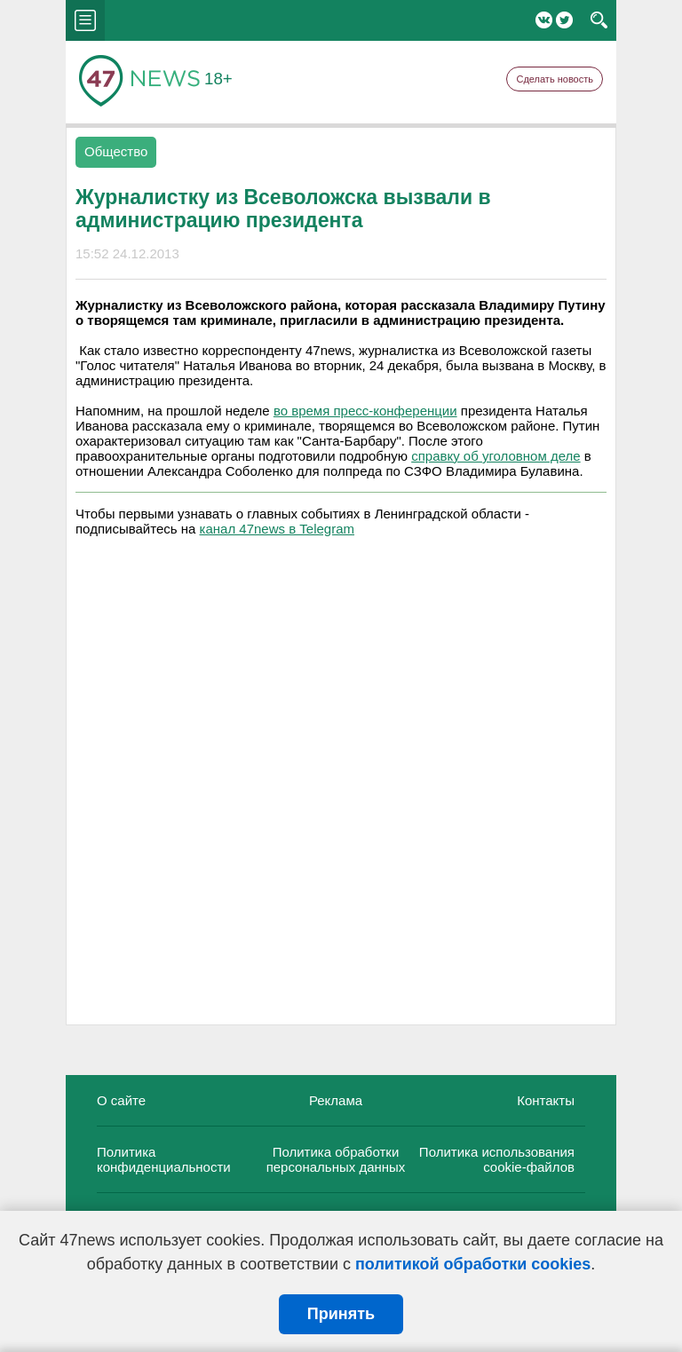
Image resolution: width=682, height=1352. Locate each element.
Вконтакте (543, 20)
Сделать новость (554, 79)
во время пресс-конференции (365, 410)
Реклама (335, 1100)
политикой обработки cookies (473, 1264)
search (599, 20)
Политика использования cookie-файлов (497, 1159)
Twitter (564, 20)
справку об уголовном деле (495, 455)
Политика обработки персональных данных (336, 1159)
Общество (115, 151)
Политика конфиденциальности (164, 1159)
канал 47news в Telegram (277, 528)
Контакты (546, 1100)
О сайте (121, 1100)
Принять (341, 1314)
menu (85, 20)
